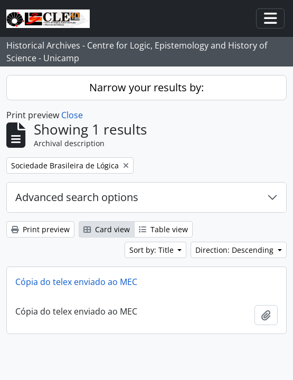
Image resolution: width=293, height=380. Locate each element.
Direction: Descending (235, 250)
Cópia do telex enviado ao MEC (76, 282)
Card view (106, 229)
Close (72, 115)
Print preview (40, 229)
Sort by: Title (152, 250)
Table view (163, 229)
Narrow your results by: (146, 87)
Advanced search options (76, 197)
